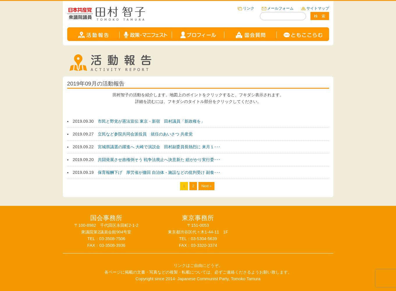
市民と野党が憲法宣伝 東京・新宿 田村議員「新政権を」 (151, 121)
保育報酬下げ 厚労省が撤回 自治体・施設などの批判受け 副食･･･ (159, 172)
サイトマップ (317, 8)
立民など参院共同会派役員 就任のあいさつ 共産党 (145, 134)
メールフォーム (280, 8)
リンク (248, 8)
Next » (206, 186)
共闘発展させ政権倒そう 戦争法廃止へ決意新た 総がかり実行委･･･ (159, 159)
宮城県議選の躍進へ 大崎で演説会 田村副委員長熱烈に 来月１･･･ (159, 146)
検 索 (319, 16)
